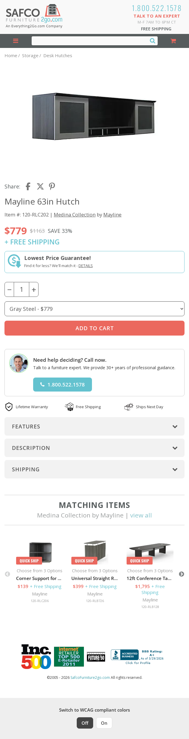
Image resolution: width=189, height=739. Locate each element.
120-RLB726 (95, 600)
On (104, 723)
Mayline (112, 214)
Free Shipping (156, 29)
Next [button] (182, 574)
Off (85, 723)
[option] (39, 571)
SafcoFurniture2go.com (90, 677)
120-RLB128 (150, 606)
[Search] (152, 40)
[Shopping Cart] (173, 41)
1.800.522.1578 (157, 7)
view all (141, 515)
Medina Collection (75, 214)
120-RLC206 (40, 600)
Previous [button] (7, 574)
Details (86, 265)
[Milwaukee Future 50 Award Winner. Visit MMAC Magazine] (96, 657)
